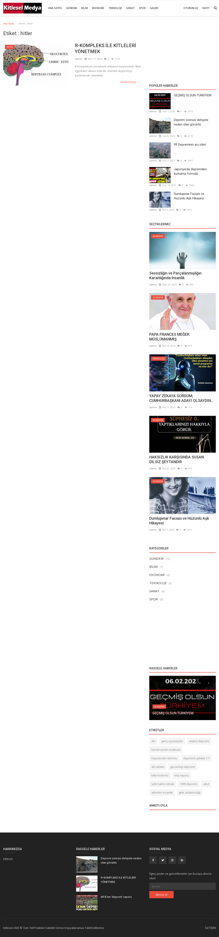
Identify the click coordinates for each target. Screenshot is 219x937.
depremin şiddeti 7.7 (196, 758)
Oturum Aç (190, 8)
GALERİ (154, 8)
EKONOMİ (98, 8)
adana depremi (199, 741)
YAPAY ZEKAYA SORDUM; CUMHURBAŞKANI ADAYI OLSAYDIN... (181, 398)
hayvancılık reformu (164, 758)
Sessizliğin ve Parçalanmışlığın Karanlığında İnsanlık (175, 275)
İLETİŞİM (210, 928)
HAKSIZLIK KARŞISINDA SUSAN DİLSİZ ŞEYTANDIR (176, 459)
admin (78, 58)
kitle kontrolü (159, 775)
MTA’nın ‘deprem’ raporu (116, 896)
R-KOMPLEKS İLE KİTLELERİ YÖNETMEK (105, 48)
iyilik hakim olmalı (162, 784)
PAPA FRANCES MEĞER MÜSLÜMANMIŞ (169, 336)
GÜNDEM (71, 8)
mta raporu (181, 775)
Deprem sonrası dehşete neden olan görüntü (191, 122)
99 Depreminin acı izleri (190, 144)
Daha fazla (130, 82)
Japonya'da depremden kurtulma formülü (190, 171)
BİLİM (84, 8)
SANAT (130, 8)
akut (206, 784)
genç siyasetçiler (172, 741)
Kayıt (206, 8)
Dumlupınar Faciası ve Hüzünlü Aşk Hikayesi (189, 196)
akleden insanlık (162, 792)
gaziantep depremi (182, 767)
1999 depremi (188, 784)
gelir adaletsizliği (189, 792)
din (153, 741)
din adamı (157, 767)
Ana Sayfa (55, 8)
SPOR (142, 8)
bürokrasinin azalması (166, 750)
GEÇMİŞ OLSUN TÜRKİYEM (192, 95)
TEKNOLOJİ (115, 8)
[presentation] (200, 683)
